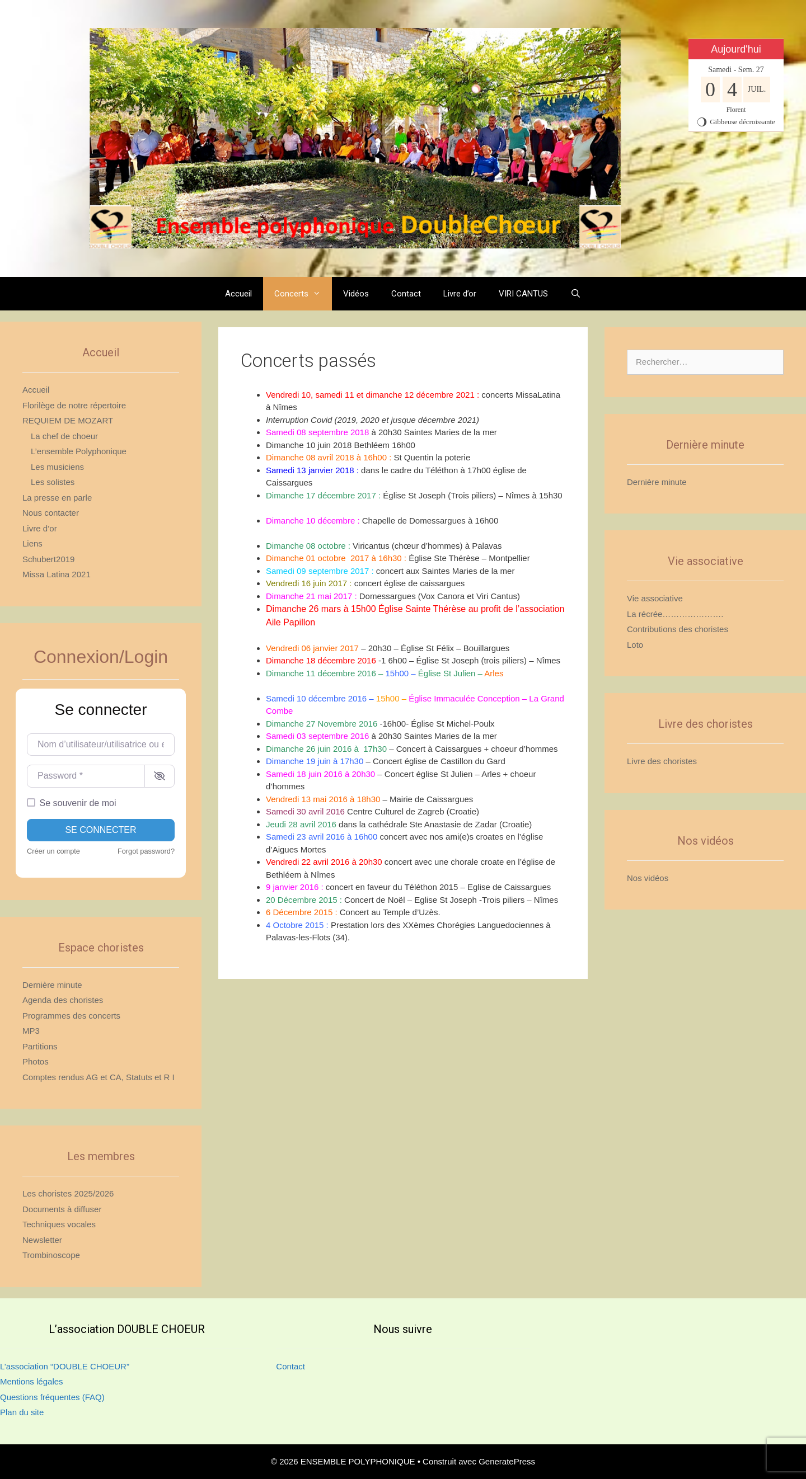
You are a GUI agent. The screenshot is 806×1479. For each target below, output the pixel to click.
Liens (32, 543)
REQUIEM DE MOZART (67, 420)
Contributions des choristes (677, 629)
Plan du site (22, 1412)
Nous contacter (50, 512)
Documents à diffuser (61, 1209)
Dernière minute (52, 985)
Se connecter (100, 830)
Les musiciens (57, 467)
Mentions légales (31, 1381)
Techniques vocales (59, 1224)
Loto (635, 644)
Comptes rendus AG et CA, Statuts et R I (98, 1077)
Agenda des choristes (62, 1000)
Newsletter (42, 1240)
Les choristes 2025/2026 (68, 1193)
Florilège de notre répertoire (74, 405)
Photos (35, 1061)
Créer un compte (53, 851)
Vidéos (356, 294)
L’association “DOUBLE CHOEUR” (64, 1366)
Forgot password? (146, 851)
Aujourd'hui (736, 49)
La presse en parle (57, 497)
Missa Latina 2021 (56, 574)
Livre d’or (459, 294)
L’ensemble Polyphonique (78, 451)
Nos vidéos (647, 878)
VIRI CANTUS (523, 294)
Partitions (40, 1046)
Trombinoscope (51, 1255)
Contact (406, 294)
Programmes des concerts (71, 1015)
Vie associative (655, 598)
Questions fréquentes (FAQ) (52, 1397)
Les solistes (52, 482)
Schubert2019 (48, 559)
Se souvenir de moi (78, 803)
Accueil (238, 294)
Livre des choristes (662, 761)
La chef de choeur (64, 436)
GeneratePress (507, 1461)
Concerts (303, 293)
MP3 (31, 1030)
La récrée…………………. (675, 614)
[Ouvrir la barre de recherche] (575, 293)
